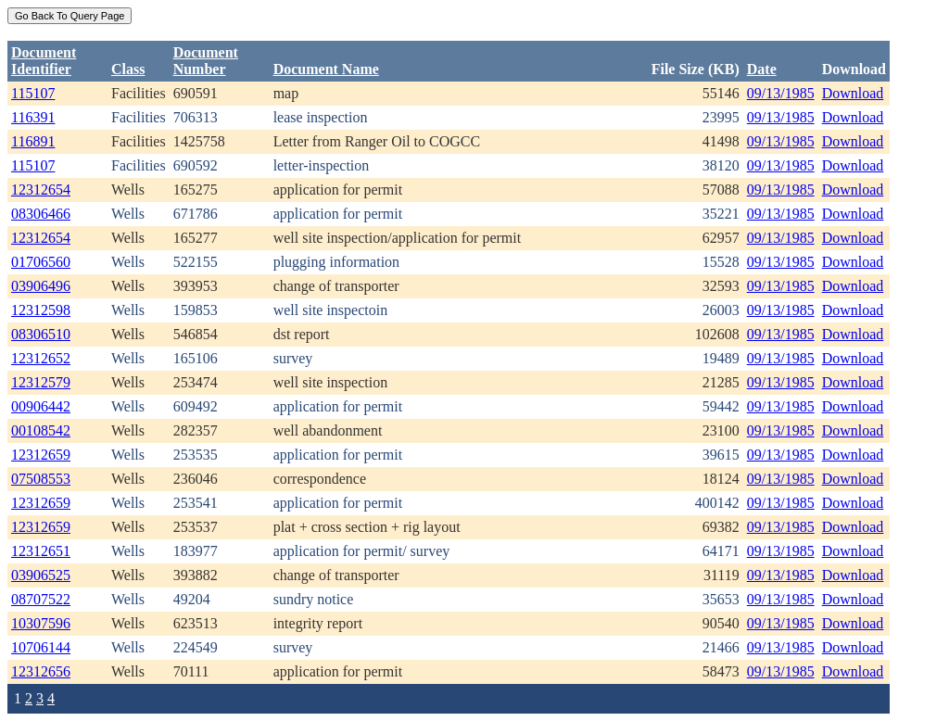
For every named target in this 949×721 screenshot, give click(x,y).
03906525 (40, 575)
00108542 (40, 430)
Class (128, 69)
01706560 (40, 262)
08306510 (40, 334)
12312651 (40, 551)
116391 (33, 117)
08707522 (40, 599)
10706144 (40, 647)
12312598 (40, 310)
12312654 (40, 189)
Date (762, 69)
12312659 (40, 454)
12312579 (40, 382)
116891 (33, 141)
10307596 (40, 623)
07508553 (40, 479)
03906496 (40, 286)
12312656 (40, 671)
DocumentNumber (205, 60)
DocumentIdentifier (43, 60)
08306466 (40, 213)
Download (853, 93)
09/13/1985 (781, 93)
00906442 (40, 406)
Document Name (326, 69)
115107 (33, 93)
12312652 (40, 358)
